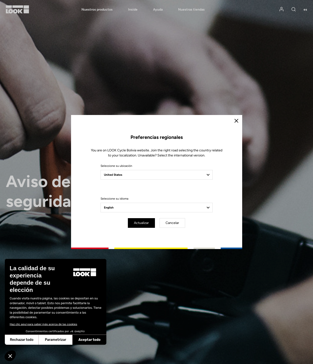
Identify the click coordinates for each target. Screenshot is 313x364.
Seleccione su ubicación (116, 166)
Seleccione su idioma (114, 198)
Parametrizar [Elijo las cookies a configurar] (55, 340)
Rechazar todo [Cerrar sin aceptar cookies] (21, 340)
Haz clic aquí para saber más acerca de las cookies (43, 324)
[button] (10, 356)
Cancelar (172, 223)
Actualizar (141, 223)
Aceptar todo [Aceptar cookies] (90, 340)
